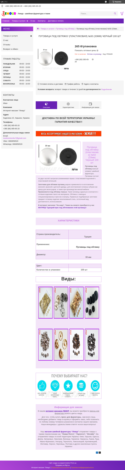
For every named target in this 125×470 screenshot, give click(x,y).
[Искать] (115, 13)
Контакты (41, 21)
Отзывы (6, 44)
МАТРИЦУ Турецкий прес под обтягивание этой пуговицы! (62, 208)
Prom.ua (73, 463)
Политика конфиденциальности (82, 467)
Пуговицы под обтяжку (65, 29)
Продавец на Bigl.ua (62, 465)
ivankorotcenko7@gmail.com (14, 138)
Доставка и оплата (56, 21)
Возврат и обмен (10, 49)
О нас (32, 21)
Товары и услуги (18, 21)
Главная (6, 21)
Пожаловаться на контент (61, 467)
